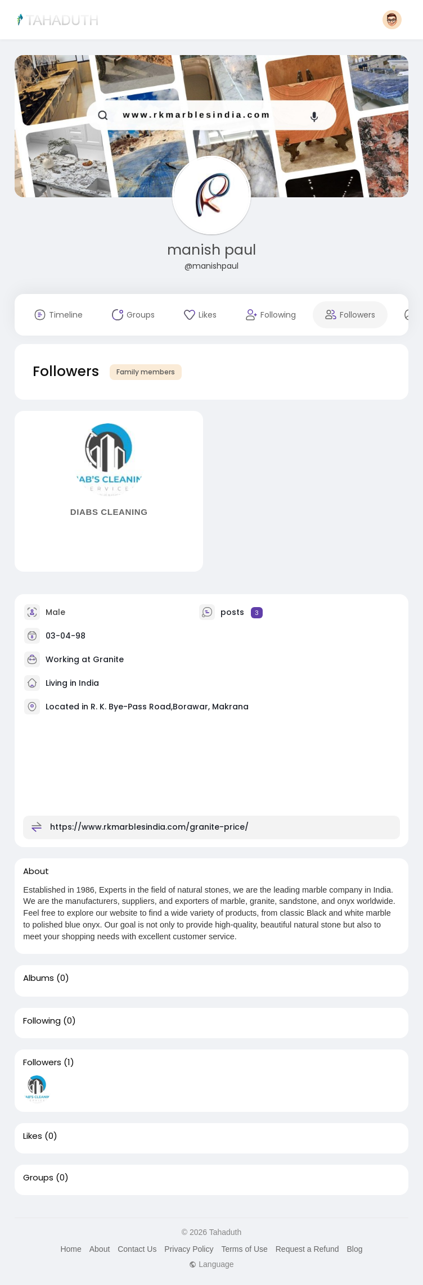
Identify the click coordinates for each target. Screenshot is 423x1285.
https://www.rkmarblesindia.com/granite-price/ (149, 826)
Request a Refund (307, 1249)
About (99, 1249)
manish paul (211, 250)
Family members (145, 372)
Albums (38, 978)
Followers (42, 1062)
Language (211, 1264)
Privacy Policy (188, 1249)
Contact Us (137, 1249)
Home (70, 1249)
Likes (32, 1136)
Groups (38, 1177)
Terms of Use (244, 1249)
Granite (108, 659)
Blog (354, 1249)
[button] (392, 19)
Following (42, 1020)
